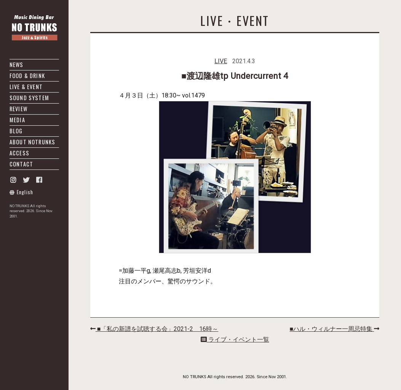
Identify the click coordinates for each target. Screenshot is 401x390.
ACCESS (19, 153)
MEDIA (17, 120)
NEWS (17, 65)
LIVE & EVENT (26, 87)
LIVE (220, 61)
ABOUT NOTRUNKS (32, 142)
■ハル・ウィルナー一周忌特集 (335, 328)
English (22, 192)
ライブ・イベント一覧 (235, 339)
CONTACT (21, 164)
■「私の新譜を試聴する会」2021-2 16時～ (154, 328)
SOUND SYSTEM (29, 98)
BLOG (16, 131)
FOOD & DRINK (27, 76)
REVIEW (18, 109)
